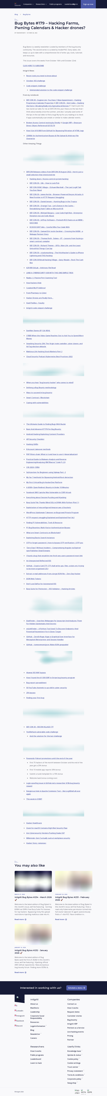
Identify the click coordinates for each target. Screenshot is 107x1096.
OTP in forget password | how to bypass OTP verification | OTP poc (54, 543)
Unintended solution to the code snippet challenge (51, 90)
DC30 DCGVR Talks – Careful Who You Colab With (50, 227)
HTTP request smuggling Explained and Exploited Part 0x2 (50, 517)
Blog (16, 14)
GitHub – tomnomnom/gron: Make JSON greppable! (47, 644)
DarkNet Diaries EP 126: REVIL (38, 330)
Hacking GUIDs (32, 444)
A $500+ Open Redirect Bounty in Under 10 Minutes (47, 487)
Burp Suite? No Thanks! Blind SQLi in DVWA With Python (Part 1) (52, 502)
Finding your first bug (35, 698)
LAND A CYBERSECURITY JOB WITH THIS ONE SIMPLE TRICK (49, 273)
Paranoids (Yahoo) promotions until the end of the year (49, 758)
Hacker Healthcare (34, 823)
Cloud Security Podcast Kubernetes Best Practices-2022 (49, 356)
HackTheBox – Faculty (35, 303)
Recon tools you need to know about (41, 76)
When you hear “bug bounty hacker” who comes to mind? (50, 382)
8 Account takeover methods (38, 449)
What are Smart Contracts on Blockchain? (43, 533)
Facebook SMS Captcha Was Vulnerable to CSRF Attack (48, 492)
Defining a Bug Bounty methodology (41, 387)
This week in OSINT (34, 799)
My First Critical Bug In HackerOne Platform (44, 482)
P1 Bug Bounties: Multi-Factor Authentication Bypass (48, 527)
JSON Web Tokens (33, 579)
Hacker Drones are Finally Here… (39, 298)
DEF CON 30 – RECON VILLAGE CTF (40, 727)
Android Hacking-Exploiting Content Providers (45, 434)
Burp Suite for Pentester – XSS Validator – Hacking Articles (50, 589)
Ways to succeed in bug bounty (39, 392)
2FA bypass (31, 693)
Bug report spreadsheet (36, 683)
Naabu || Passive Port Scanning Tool (41, 278)
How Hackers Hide (33, 283)
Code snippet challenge (36, 86)
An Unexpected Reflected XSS (38, 561)
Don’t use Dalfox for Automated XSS (41, 584)
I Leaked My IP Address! (36, 288)
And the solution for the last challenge (46, 736)
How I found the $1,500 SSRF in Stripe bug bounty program (50, 677)
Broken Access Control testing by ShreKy (43, 123)
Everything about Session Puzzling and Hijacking (46, 497)
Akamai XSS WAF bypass (36, 672)
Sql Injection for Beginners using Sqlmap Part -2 (46, 472)
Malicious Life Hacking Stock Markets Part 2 (44, 351)
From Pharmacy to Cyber (36, 293)
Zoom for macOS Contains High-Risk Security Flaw (46, 828)
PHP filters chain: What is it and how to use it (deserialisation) (52, 454)
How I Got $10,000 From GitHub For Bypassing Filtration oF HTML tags (55, 130)
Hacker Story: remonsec (36, 843)
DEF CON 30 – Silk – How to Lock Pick (44, 183)
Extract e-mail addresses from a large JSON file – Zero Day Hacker (53, 574)
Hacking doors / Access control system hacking (49, 179)
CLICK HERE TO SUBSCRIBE (33, 66)
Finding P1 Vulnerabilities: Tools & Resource (44, 522)
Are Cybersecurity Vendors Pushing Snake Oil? (45, 833)
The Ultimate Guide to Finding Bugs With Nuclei (46, 424)
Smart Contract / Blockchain (37, 397)
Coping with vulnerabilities (37, 403)
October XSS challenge (35, 81)
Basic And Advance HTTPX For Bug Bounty (44, 429)
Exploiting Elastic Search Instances (40, 538)
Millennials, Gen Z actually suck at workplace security (48, 838)
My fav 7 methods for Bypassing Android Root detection (49, 477)
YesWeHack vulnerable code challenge (42, 732)
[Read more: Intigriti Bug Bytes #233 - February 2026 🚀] (73, 881)
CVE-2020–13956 (32, 467)
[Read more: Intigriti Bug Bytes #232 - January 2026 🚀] (33, 934)
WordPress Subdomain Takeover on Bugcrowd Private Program (52, 512)
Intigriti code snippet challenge (39, 308)
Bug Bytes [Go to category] (26, 14)
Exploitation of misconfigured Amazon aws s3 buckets (48, 507)
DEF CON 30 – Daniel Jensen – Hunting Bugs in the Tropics (53, 201)
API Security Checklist (35, 439)
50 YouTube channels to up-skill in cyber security (46, 688)
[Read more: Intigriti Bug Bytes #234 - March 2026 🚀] (33, 881)
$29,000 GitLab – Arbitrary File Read (41, 268)
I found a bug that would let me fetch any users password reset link (54, 556)
